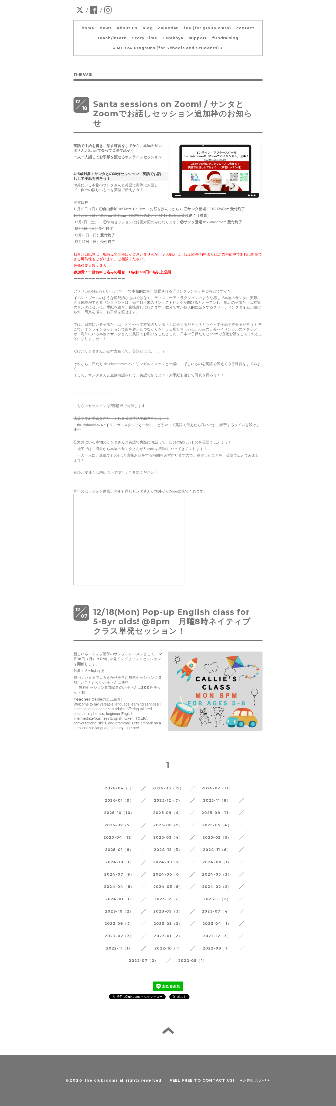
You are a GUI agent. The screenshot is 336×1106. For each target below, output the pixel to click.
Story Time (144, 38)
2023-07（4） (217, 911)
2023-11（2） (216, 899)
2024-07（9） (119, 874)
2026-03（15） (167, 788)
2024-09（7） (168, 862)
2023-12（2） (168, 899)
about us (127, 28)
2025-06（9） (168, 825)
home (88, 28)
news (106, 28)
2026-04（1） (119, 788)
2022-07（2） (143, 960)
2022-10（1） (168, 948)
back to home (168, 1030)
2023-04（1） (216, 923)
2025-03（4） (168, 837)
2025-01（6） (119, 849)
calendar (168, 28)
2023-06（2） (119, 923)
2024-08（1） (217, 862)
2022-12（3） (217, 936)
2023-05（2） (168, 923)
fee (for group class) (207, 28)
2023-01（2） (168, 936)
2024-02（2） (217, 886)
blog (148, 28)
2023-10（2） (119, 911)
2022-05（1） (192, 960)
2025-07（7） (119, 825)
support (198, 38)
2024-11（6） (217, 849)
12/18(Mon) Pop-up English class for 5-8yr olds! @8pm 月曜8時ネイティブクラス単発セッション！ (172, 621)
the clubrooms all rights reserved (123, 1080)
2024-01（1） (119, 899)
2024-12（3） (168, 849)
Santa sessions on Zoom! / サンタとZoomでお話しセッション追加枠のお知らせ (172, 113)
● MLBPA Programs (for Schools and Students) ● (168, 48)
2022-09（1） (217, 948)
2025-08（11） (217, 812)
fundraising (225, 38)
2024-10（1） (119, 862)
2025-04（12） (119, 837)
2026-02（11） (217, 788)
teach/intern (112, 38)
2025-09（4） (168, 812)
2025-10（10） (119, 812)
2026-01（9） (119, 800)
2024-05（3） (217, 874)
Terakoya (172, 38)
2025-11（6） (217, 800)
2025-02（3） (217, 837)
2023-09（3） (168, 911)
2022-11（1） (119, 948)
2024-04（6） (119, 886)
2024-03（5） (168, 886)
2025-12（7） (168, 800)
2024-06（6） (168, 874)
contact (245, 28)
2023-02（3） (119, 936)
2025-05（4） (217, 825)
